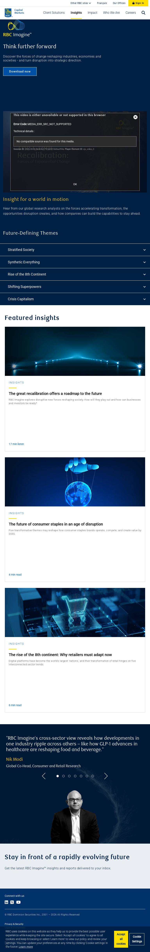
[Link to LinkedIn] (6, 902)
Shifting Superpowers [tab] (77, 286)
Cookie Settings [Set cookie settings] (137, 939)
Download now (20, 71)
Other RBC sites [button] (80, 3)
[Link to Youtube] (19, 902)
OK (75, 184)
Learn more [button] (26, 946)
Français (102, 3)
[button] (54, 12)
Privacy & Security (14, 924)
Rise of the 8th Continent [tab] (77, 274)
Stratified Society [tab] (77, 249)
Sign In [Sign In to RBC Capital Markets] (138, 3)
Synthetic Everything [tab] (77, 262)
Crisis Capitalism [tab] (77, 299)
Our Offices (119, 3)
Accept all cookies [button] (121, 939)
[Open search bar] (143, 12)
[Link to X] (12, 902)
